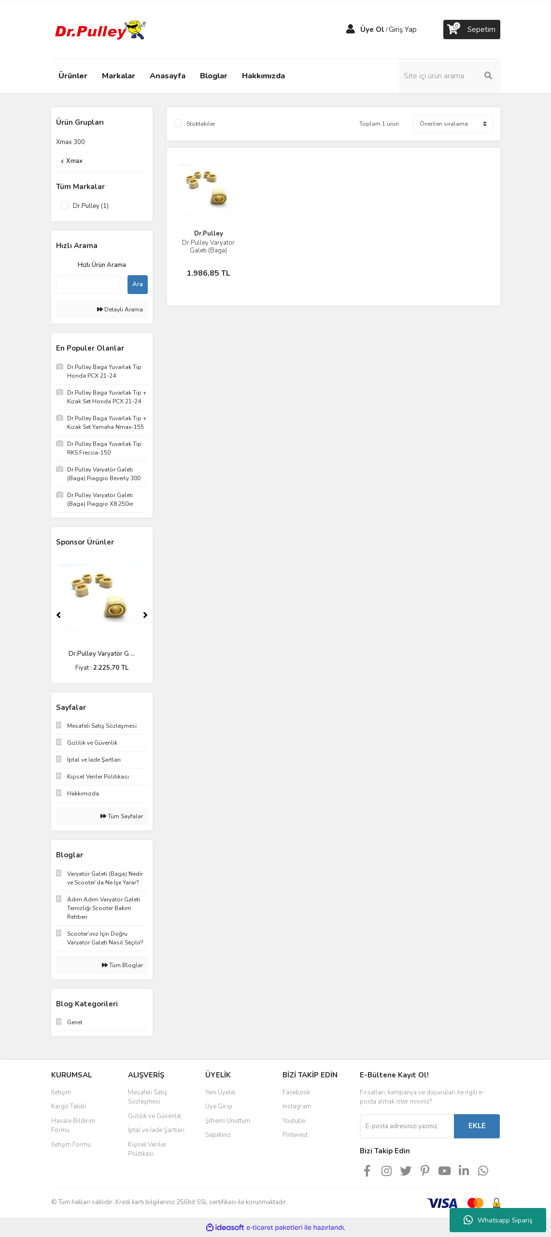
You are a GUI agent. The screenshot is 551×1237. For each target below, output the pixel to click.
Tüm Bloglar (122, 965)
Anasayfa (167, 76)
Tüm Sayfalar (121, 816)
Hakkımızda (263, 76)
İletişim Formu (71, 1144)
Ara (137, 284)
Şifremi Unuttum (227, 1121)
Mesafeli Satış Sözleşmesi (147, 1097)
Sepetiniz (218, 1135)
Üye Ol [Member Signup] (372, 29)
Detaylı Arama (120, 309)
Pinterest (295, 1135)
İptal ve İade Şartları (156, 1130)
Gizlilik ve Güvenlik (154, 1116)
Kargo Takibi (68, 1106)
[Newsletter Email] (407, 1126)
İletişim (61, 1092)
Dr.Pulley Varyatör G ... (102, 653)
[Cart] (471, 29)
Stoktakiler (200, 124)
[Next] (145, 615)
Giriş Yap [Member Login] (403, 29)
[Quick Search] (88, 284)
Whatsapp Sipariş (498, 1220)
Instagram (297, 1106)
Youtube (294, 1121)
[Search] (449, 76)
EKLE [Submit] (477, 1126)
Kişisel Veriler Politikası (147, 1149)
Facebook (296, 1092)
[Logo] (99, 29)
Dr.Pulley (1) (91, 206)
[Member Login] (350, 29)
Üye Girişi (218, 1106)
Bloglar (213, 76)
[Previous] (58, 615)
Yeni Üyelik (220, 1092)
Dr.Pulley (208, 233)
